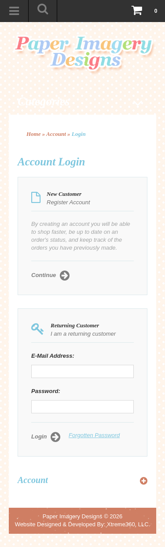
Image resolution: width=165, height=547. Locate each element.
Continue (50, 275)
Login (79, 134)
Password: (45, 391)
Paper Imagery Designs (73, 516)
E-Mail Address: (52, 355)
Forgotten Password (94, 435)
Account (56, 134)
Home (33, 134)
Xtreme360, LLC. (128, 524)
